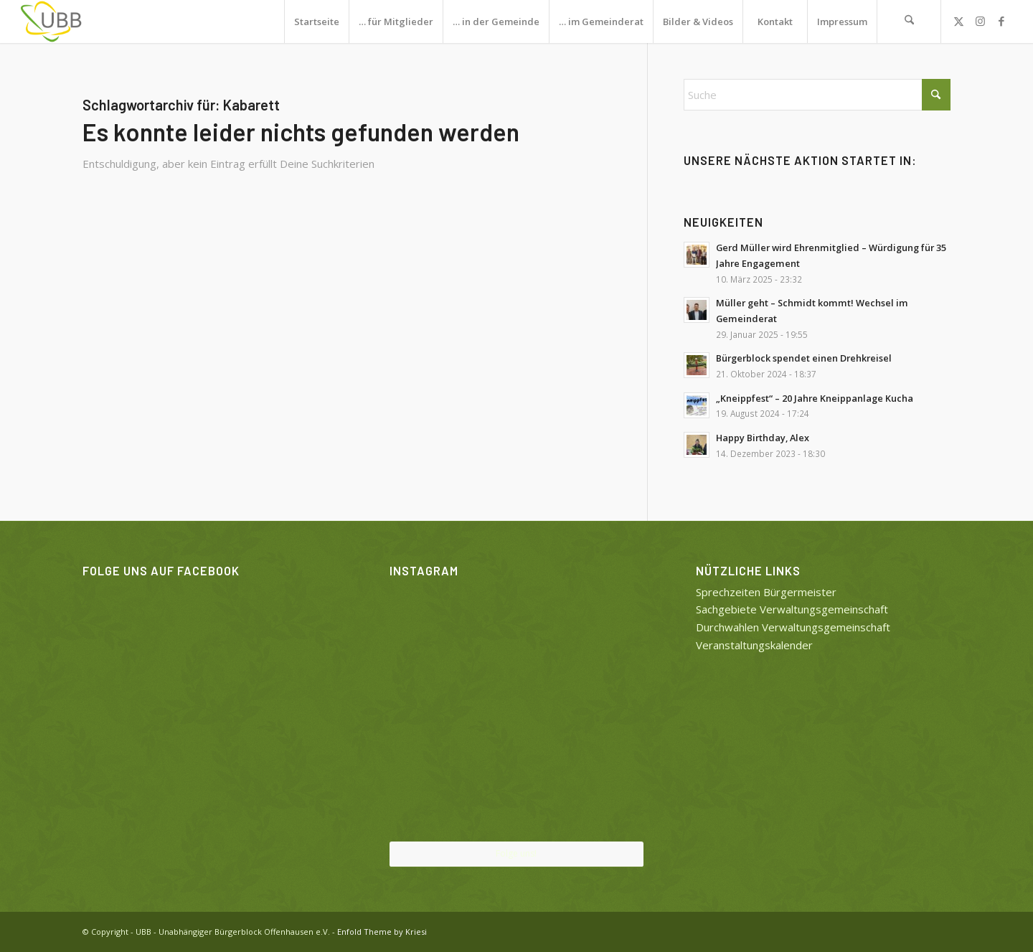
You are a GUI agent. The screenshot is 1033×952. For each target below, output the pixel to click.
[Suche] (909, 21)
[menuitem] (909, 21)
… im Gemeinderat (601, 21)
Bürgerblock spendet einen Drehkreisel (804, 358)
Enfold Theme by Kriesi (382, 931)
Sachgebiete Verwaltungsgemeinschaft (792, 609)
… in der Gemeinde (496, 21)
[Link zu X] (958, 21)
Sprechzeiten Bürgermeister (766, 592)
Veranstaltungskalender (754, 645)
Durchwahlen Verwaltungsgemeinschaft (793, 627)
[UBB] (51, 21)
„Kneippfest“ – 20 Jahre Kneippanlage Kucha (814, 398)
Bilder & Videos (698, 21)
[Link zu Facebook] (1001, 21)
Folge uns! (516, 853)
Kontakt (775, 21)
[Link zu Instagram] (980, 21)
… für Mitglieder (396, 21)
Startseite (316, 21)
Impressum (842, 21)
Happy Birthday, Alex (762, 437)
